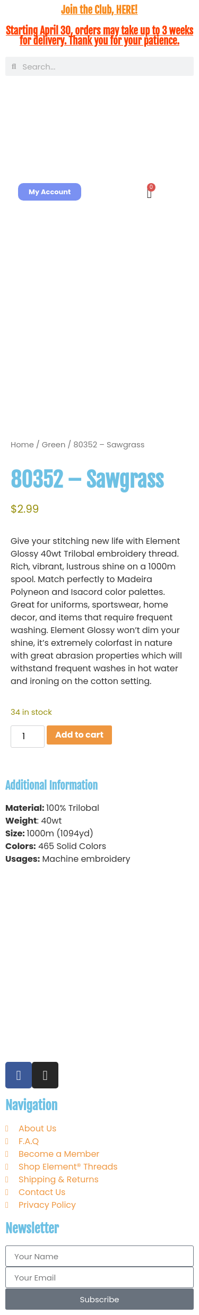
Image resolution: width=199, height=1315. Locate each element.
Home (22, 444)
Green (54, 444)
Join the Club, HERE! (99, 10)
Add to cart (79, 735)
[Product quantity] (28, 736)
